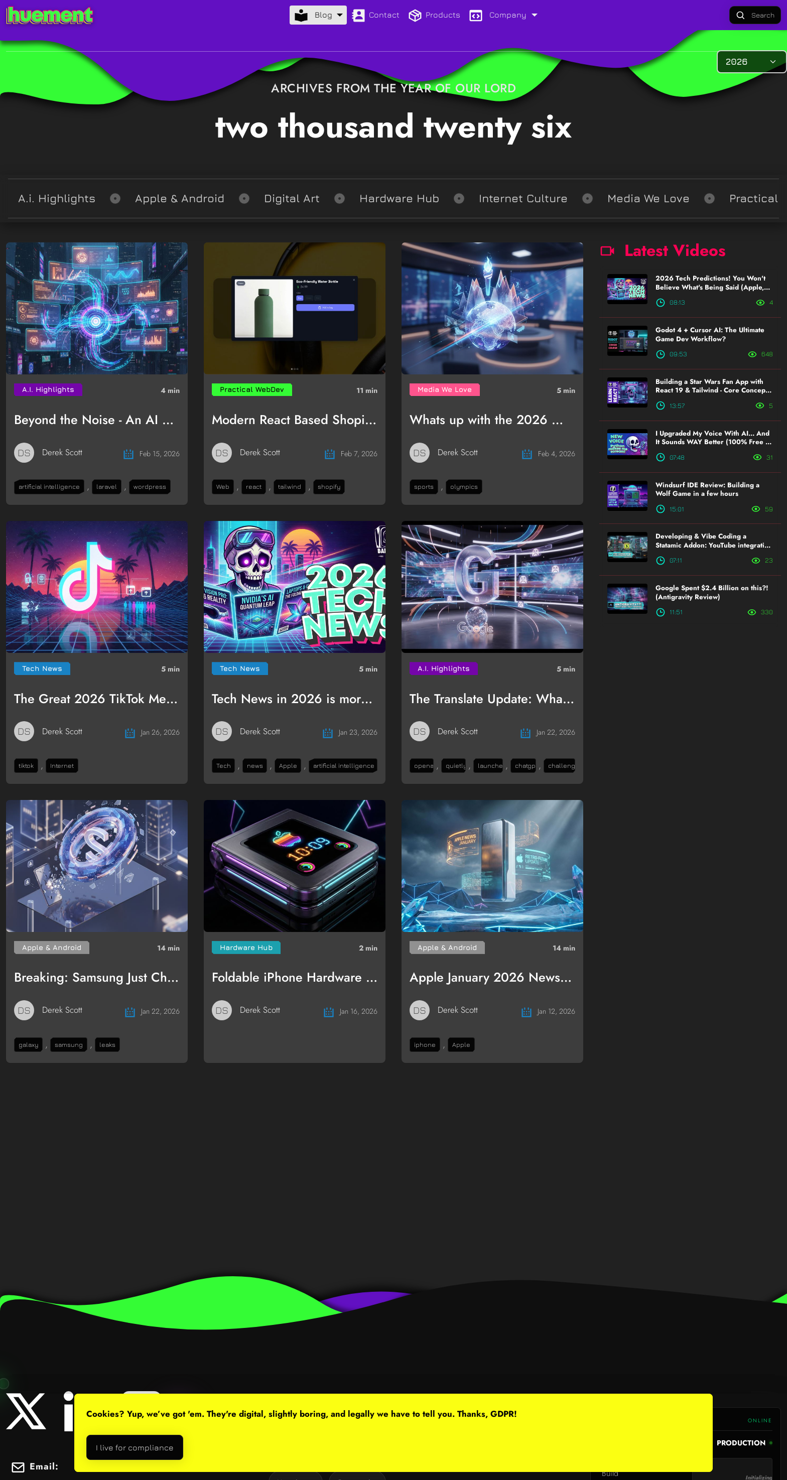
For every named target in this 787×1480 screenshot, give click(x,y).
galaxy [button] (28, 1044)
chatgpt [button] (525, 765)
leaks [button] (107, 1044)
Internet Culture (523, 198)
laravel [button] (106, 486)
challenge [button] (561, 765)
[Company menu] (503, 15)
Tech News (42, 668)
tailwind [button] (289, 486)
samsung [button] (69, 1044)
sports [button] (424, 486)
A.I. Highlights (48, 389)
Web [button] (222, 486)
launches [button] (490, 765)
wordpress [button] (150, 486)
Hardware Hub (399, 198)
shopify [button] (329, 486)
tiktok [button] (26, 765)
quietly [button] (455, 765)
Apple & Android (179, 198)
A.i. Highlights (56, 198)
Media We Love (648, 198)
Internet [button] (62, 765)
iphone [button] (425, 1044)
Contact (375, 15)
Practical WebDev (252, 389)
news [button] (255, 765)
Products (434, 15)
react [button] (253, 486)
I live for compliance (135, 1447)
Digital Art (292, 198)
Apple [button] (288, 765)
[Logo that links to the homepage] (49, 15)
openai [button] (424, 765)
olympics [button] (464, 486)
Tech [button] (223, 765)
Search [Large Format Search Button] (755, 16)
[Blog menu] (318, 15)
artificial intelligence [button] (49, 486)
